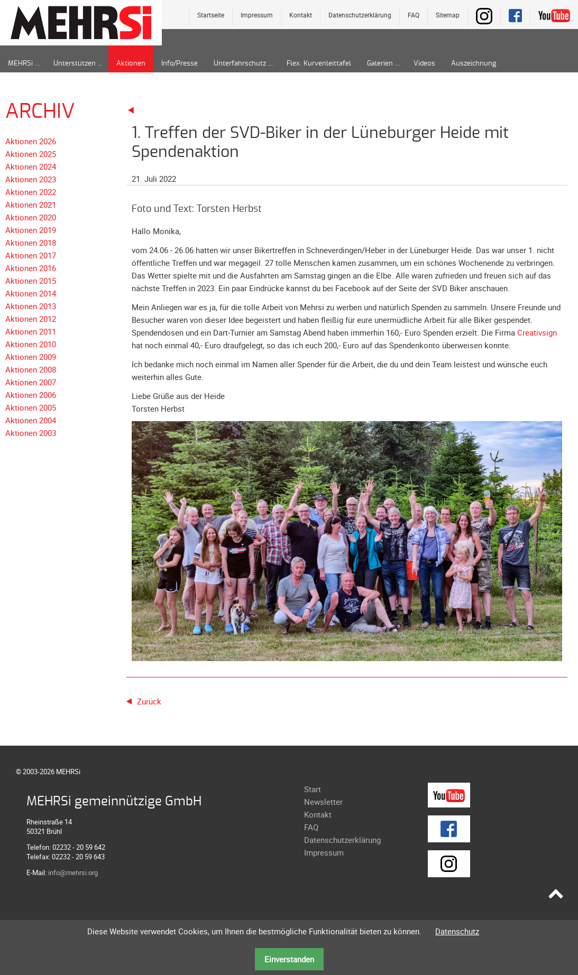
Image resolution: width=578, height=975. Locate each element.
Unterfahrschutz (240, 63)
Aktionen (130, 63)
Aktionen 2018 (30, 242)
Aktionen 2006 (30, 394)
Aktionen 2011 (30, 331)
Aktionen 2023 (30, 179)
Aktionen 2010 (30, 344)
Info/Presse (179, 63)
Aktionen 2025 (30, 153)
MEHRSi (20, 63)
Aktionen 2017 (30, 255)
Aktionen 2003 (30, 433)
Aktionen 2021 (30, 204)
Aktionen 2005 (30, 407)
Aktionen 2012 (30, 318)
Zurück (149, 701)
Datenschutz (457, 931)
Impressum (257, 15)
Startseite (210, 15)
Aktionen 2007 (30, 382)
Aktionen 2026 (30, 141)
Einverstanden (289, 959)
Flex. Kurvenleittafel (319, 63)
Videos (424, 63)
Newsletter (323, 801)
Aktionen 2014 (30, 293)
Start (312, 789)
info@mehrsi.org (73, 872)
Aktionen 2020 (30, 217)
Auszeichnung (473, 63)
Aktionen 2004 (30, 420)
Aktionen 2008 (30, 369)
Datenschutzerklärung (359, 15)
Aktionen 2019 (30, 230)
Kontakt (300, 15)
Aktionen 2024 (30, 166)
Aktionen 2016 (30, 268)
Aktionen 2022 (30, 192)
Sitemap (448, 15)
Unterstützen (74, 63)
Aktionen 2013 (30, 306)
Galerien (380, 63)
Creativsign (537, 332)
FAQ (413, 15)
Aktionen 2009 (30, 356)
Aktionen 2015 (30, 280)
